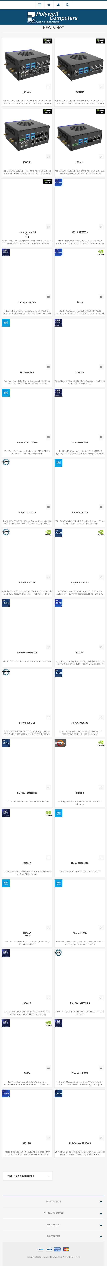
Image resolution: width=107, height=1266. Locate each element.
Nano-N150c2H (80, 512)
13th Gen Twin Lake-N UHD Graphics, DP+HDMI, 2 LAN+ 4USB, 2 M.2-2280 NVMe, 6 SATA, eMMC (27, 382)
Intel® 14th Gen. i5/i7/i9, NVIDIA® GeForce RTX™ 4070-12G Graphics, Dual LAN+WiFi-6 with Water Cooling (27, 1154)
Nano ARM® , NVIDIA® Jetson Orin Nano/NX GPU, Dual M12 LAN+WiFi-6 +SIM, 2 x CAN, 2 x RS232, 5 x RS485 (80, 101)
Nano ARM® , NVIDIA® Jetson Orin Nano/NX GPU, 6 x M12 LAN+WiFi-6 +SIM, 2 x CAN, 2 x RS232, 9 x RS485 (27, 101)
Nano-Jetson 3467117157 (27, 236)
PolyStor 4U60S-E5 (80, 1003)
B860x (27, 1073)
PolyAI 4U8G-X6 (80, 723)
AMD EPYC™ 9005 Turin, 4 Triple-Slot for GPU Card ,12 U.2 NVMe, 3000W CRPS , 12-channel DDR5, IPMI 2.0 (27, 592)
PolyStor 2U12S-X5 (27, 793)
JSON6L (27, 162)
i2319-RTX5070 (80, 232)
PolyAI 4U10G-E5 (27, 512)
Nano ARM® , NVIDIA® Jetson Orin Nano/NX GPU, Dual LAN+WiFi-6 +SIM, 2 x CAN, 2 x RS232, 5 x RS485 (80, 172)
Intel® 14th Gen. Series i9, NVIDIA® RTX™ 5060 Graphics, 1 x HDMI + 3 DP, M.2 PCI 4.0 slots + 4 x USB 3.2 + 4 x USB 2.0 (80, 313)
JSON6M (27, 92)
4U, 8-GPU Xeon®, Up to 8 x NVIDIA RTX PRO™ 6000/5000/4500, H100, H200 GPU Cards (80, 732)
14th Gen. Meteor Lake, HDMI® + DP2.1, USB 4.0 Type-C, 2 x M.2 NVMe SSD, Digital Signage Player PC (80, 452)
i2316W (27, 1143)
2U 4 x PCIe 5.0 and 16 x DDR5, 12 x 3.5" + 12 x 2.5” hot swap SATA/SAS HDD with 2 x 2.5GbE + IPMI (80, 1153)
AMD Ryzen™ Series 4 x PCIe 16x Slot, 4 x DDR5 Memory (79, 802)
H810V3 (80, 372)
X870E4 (80, 793)
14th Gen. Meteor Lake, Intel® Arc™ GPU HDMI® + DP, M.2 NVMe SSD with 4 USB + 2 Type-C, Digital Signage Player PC (79, 1084)
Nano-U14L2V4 (80, 1073)
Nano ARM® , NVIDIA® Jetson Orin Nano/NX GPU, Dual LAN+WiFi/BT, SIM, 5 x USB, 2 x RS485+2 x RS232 (27, 242)
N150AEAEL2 (27, 934)
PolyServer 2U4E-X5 (80, 1143)
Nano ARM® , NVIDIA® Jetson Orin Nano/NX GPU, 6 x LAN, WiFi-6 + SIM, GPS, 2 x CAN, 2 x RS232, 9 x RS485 (27, 172)
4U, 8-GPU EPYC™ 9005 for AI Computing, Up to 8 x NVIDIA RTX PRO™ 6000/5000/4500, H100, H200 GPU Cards (27, 734)
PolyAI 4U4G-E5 (27, 583)
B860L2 (27, 1003)
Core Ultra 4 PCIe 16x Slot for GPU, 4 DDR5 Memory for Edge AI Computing (27, 872)
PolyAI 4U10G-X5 (80, 583)
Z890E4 (27, 863)
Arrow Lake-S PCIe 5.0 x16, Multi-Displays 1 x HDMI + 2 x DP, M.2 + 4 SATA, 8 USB (80, 382)
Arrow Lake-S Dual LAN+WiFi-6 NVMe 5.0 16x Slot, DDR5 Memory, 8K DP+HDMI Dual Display (27, 1013)
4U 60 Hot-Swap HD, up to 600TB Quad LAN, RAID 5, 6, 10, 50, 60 (80, 1013)
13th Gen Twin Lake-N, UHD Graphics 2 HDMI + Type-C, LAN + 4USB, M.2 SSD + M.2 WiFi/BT (80, 522)
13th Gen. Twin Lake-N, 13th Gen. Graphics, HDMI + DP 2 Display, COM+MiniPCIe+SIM (80, 943)
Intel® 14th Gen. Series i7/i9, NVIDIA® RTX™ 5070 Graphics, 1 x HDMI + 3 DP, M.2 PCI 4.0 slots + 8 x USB (80, 242)
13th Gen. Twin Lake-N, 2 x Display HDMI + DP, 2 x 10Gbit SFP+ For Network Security (27, 452)
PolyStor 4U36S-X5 (27, 653)
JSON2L (80, 162)
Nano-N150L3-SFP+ (27, 442)
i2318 (80, 302)
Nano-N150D (80, 933)
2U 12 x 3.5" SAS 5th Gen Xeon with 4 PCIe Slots (27, 801)
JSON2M (80, 92)
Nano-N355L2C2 (79, 863)
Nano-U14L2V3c (79, 442)
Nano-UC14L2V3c (27, 302)
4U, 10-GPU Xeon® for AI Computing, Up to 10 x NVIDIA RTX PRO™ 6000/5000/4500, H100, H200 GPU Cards (80, 594)
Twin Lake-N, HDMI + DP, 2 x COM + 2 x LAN (80, 871)
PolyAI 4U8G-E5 (27, 723)
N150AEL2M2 (27, 372)
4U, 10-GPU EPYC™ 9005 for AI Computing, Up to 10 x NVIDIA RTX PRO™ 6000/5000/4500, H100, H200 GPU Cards (27, 524)
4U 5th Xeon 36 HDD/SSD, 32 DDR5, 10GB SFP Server (27, 661)
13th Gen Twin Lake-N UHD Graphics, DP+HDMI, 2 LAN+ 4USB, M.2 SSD (27, 943)
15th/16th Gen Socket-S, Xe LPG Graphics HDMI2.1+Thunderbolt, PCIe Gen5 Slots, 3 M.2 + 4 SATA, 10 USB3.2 (27, 1084)
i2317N (80, 653)
